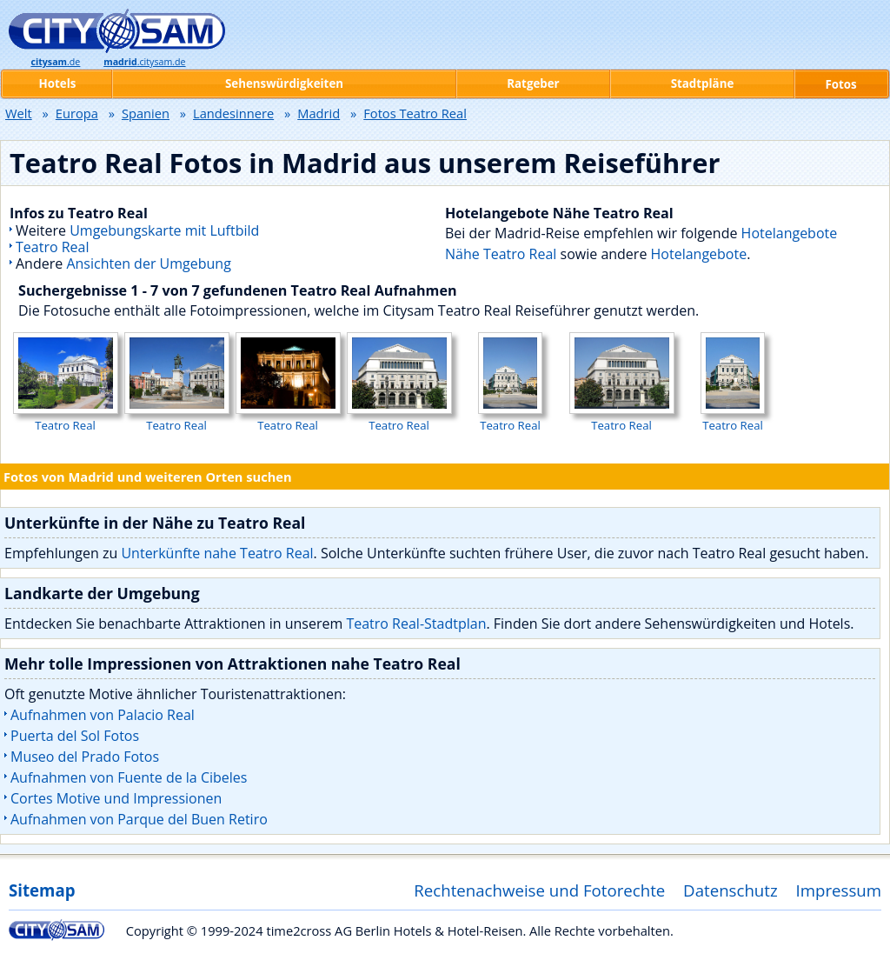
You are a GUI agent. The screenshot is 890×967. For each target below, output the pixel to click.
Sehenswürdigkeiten (284, 83)
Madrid (318, 113)
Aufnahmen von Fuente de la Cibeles (128, 777)
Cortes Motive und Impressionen (116, 798)
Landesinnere (233, 113)
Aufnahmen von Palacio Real (102, 714)
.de (55, 62)
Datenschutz (730, 890)
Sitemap (42, 890)
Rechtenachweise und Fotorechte (539, 890)
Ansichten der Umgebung (148, 263)
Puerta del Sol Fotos (74, 735)
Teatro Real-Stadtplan (416, 623)
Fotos (840, 84)
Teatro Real (53, 247)
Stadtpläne (702, 83)
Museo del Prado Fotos (84, 756)
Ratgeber (533, 83)
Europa (77, 113)
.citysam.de (144, 62)
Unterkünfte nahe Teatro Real (217, 553)
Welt (18, 113)
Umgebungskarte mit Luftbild (164, 230)
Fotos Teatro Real (415, 113)
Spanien (145, 113)
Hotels (57, 83)
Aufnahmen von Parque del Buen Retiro (139, 819)
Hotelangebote (699, 253)
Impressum (839, 890)
